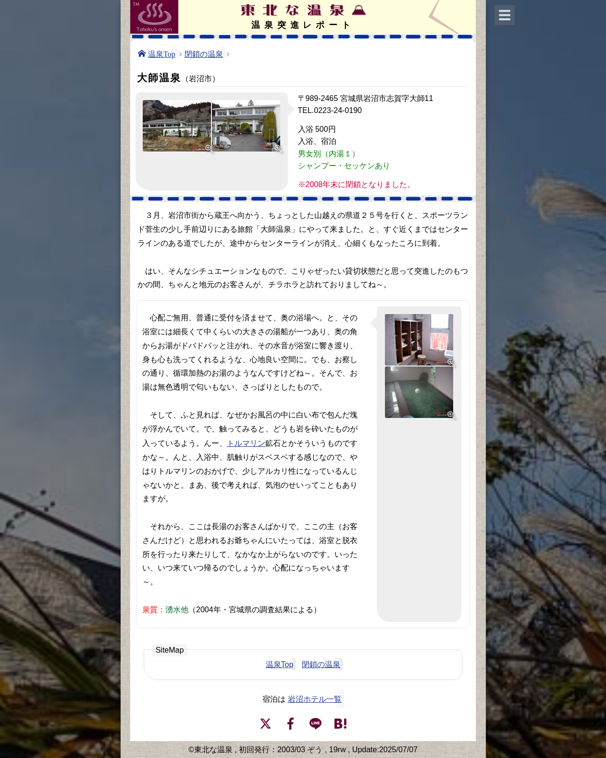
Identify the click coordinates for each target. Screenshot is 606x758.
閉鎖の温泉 (204, 53)
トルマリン (246, 442)
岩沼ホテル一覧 (315, 699)
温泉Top (161, 53)
